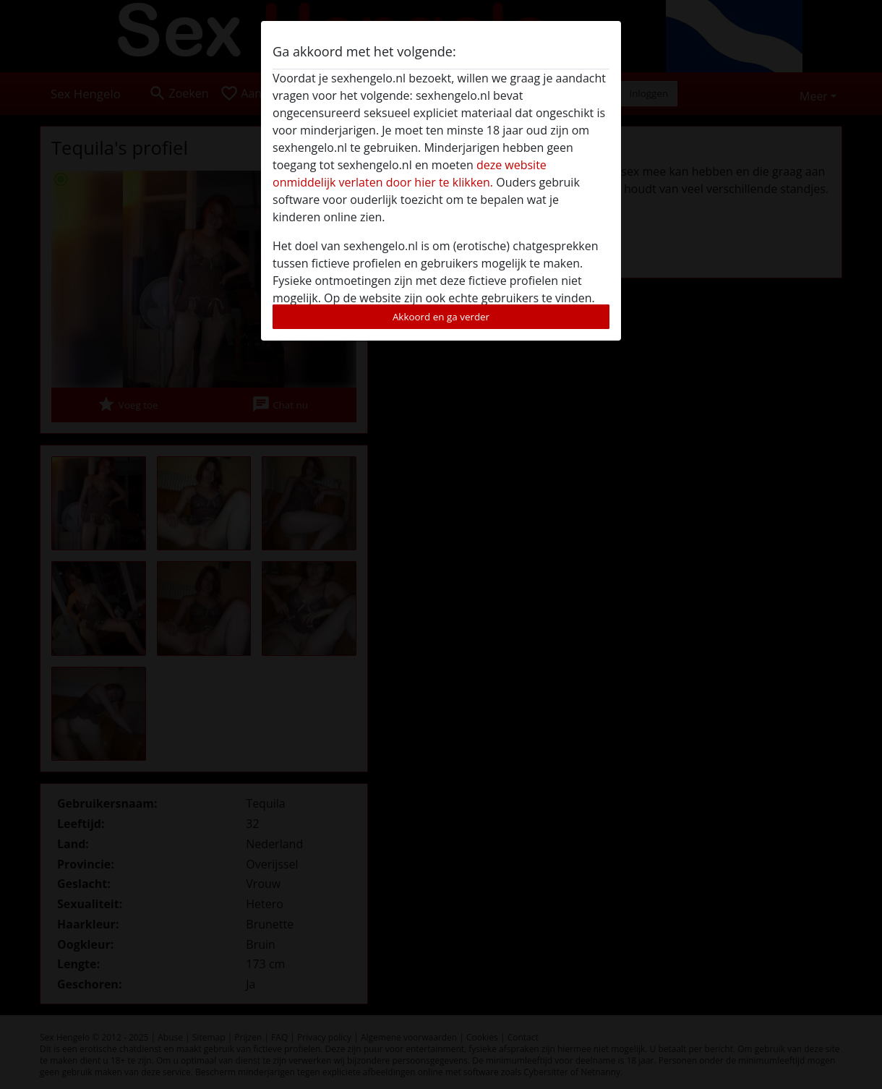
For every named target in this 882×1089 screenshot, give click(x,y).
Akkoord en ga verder (441, 316)
